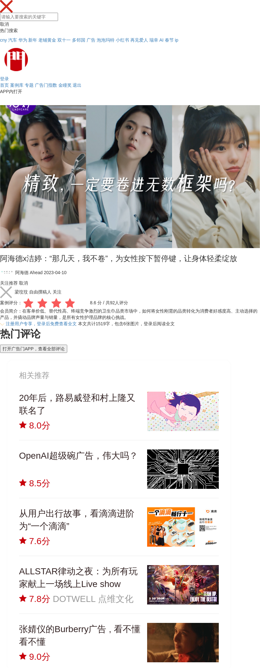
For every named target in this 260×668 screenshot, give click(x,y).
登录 (4, 78)
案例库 (16, 85)
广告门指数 (46, 85)
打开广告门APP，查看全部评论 (34, 348)
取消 (4, 24)
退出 (77, 85)
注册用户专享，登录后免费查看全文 (41, 323)
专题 (29, 85)
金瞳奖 (65, 85)
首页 (4, 85)
